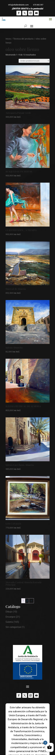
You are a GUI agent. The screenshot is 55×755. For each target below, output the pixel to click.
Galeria (9, 622)
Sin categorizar (13, 627)
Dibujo (9, 611)
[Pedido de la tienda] (34, 61)
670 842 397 (37, 5)
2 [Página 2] (27, 600)
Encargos (10, 616)
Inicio (8, 38)
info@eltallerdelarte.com (17, 5)
